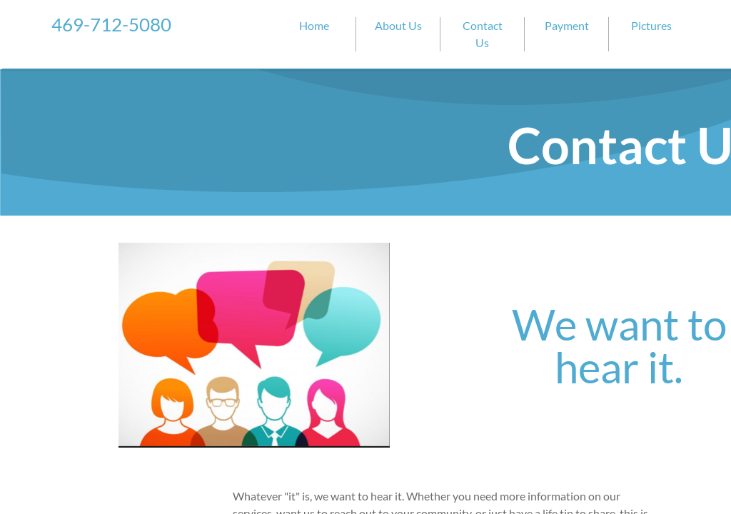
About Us (398, 25)
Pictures (651, 25)
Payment (567, 25)
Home (314, 25)
